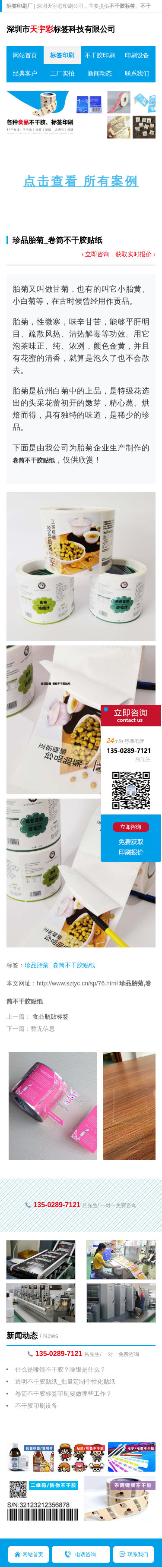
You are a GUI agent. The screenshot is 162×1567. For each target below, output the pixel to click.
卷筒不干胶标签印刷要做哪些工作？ (63, 1393)
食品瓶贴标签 (50, 1016)
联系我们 (137, 73)
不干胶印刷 (100, 55)
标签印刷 (62, 55)
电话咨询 (85, 1554)
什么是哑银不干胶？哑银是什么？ (60, 1369)
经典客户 (25, 73)
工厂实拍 (62, 73)
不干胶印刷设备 (36, 1405)
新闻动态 (100, 73)
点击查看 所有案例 (81, 181)
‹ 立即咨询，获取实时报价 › (119, 254)
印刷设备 (137, 55)
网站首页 (25, 55)
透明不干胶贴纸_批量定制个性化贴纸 (65, 1381)
